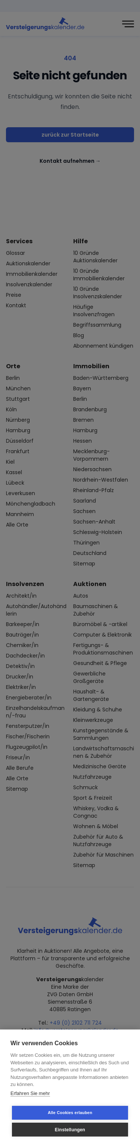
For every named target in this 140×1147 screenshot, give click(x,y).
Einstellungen (70, 1129)
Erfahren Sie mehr (30, 1093)
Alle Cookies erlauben (70, 1112)
